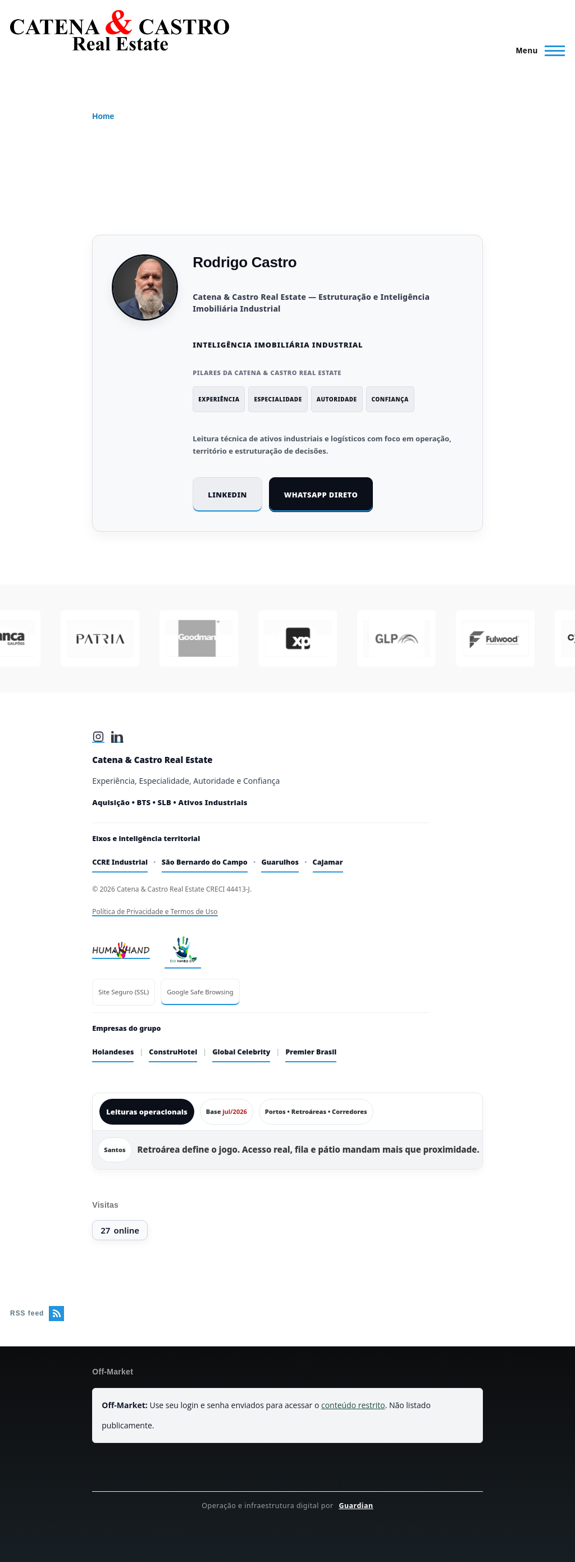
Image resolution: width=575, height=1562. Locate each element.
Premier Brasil (310, 1052)
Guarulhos (280, 862)
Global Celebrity (241, 1052)
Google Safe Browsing (200, 992)
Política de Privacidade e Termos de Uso (154, 911)
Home (103, 116)
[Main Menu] (537, 50)
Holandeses (113, 1052)
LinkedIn (227, 495)
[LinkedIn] (117, 736)
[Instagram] (98, 736)
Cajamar (328, 862)
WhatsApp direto (321, 495)
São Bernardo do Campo (205, 862)
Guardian (356, 1505)
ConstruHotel (173, 1052)
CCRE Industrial (120, 862)
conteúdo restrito (353, 1405)
